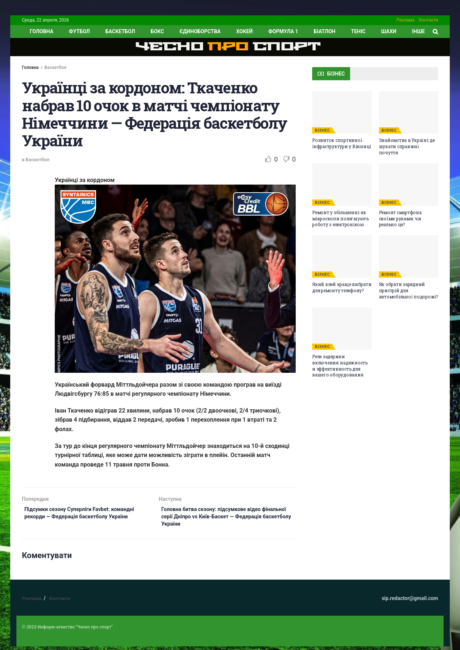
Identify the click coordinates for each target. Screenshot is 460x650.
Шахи (388, 31)
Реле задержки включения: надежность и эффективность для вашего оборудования (340, 365)
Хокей (244, 31)
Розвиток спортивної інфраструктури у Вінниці (341, 143)
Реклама (405, 20)
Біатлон (324, 31)
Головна (30, 67)
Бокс (157, 31)
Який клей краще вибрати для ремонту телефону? (341, 287)
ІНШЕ (418, 31)
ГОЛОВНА (41, 31)
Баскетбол (120, 31)
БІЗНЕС (322, 130)
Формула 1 (283, 31)
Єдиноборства (200, 31)
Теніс (358, 31)
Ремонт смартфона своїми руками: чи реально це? (400, 218)
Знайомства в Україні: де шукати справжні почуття (407, 146)
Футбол (79, 31)
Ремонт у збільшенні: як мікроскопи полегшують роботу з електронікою (340, 218)
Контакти (428, 20)
